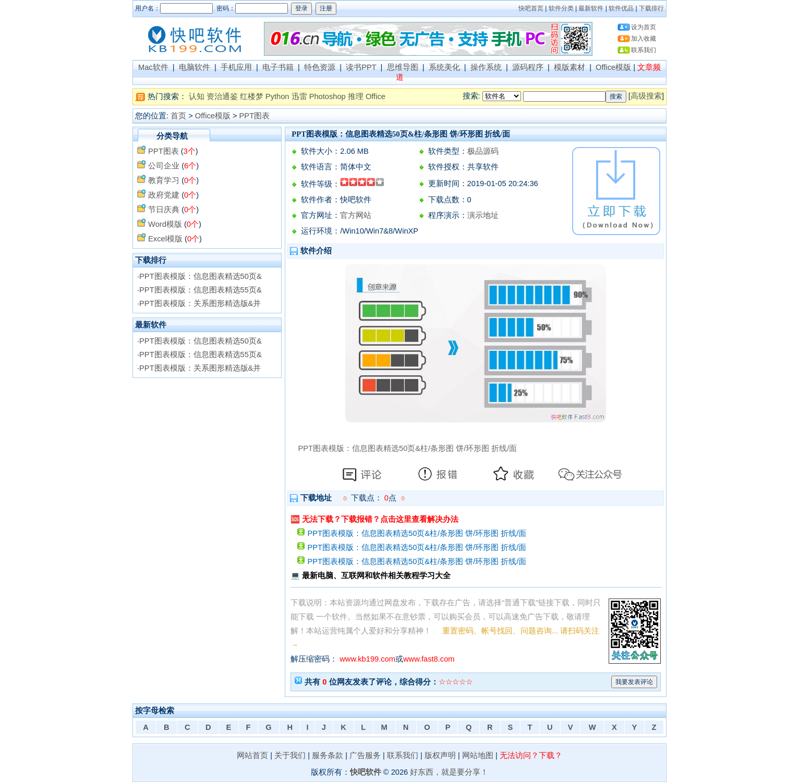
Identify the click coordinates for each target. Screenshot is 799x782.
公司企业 (163, 166)
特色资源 (319, 67)
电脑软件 (194, 67)
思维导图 (402, 67)
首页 (178, 116)
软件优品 (621, 8)
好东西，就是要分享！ (449, 772)
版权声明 (440, 755)
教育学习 (163, 180)
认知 (196, 96)
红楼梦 (251, 96)
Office (375, 96)
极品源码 (483, 151)
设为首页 (643, 27)
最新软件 (590, 8)
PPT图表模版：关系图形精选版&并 (200, 303)
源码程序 (527, 67)
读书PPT (361, 67)
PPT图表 (254, 116)
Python (277, 96)
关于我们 (290, 755)
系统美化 (444, 67)
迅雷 (299, 96)
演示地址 (483, 215)
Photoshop (327, 96)
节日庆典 (163, 209)
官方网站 (355, 215)
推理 (356, 96)
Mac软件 (153, 67)
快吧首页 (530, 8)
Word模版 (165, 224)
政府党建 (163, 195)
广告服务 (365, 755)
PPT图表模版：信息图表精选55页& (200, 290)
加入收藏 (643, 38)
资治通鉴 (222, 96)
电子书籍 (278, 67)
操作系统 (486, 67)
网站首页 (252, 755)
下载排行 (651, 8)
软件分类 (561, 8)
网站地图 (477, 755)
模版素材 (569, 67)
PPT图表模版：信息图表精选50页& (200, 276)
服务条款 (327, 755)
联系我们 (643, 50)
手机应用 (236, 67)
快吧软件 (365, 772)
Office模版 (613, 67)
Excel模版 (165, 239)
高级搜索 (646, 96)
